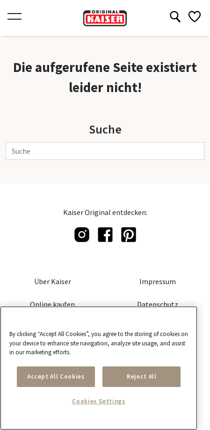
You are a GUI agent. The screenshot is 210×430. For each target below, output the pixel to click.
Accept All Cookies (56, 376)
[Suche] (105, 151)
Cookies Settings (98, 401)
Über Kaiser (52, 281)
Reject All (142, 376)
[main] (98, 368)
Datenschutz (157, 304)
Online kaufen (52, 304)
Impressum (157, 281)
